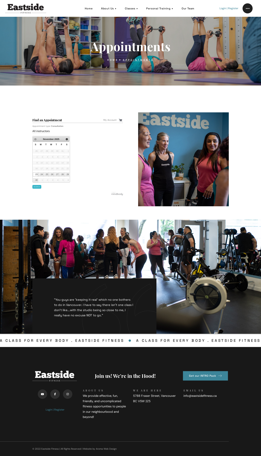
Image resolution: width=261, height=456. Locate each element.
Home (112, 59)
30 (36, 180)
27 (57, 174)
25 (47, 174)
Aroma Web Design (106, 448)
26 (52, 174)
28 (62, 174)
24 (42, 174)
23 (36, 174)
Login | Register (229, 8)
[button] (205, 376)
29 (68, 174)
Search (37, 187)
